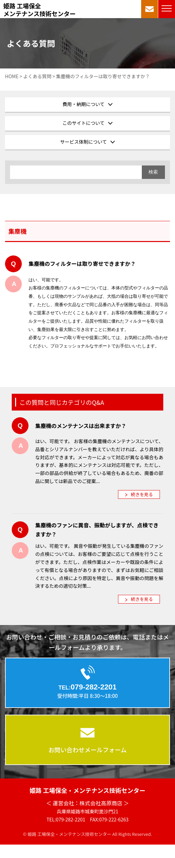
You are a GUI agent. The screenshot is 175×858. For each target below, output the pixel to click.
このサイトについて (83, 123)
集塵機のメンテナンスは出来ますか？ (80, 426)
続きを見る (142, 494)
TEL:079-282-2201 (66, 819)
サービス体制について (83, 141)
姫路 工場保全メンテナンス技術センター (39, 10)
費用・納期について (83, 104)
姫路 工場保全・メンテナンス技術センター (87, 790)
